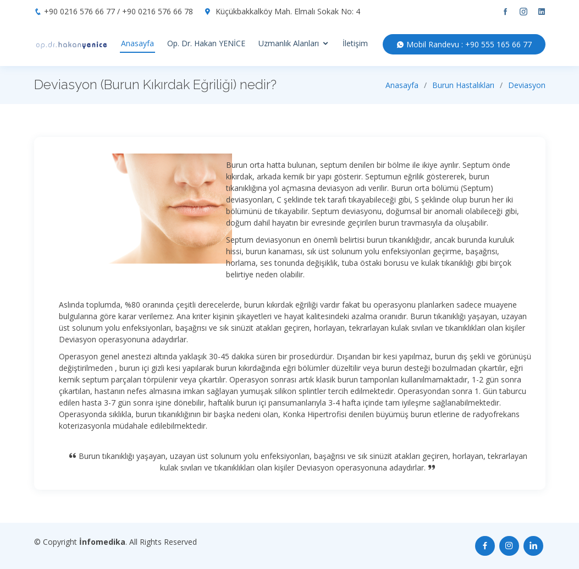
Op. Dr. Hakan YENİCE (206, 43)
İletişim (355, 43)
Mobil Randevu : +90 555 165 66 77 (464, 44)
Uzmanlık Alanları (288, 43)
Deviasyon (526, 85)
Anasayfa (137, 43)
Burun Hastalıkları (463, 85)
